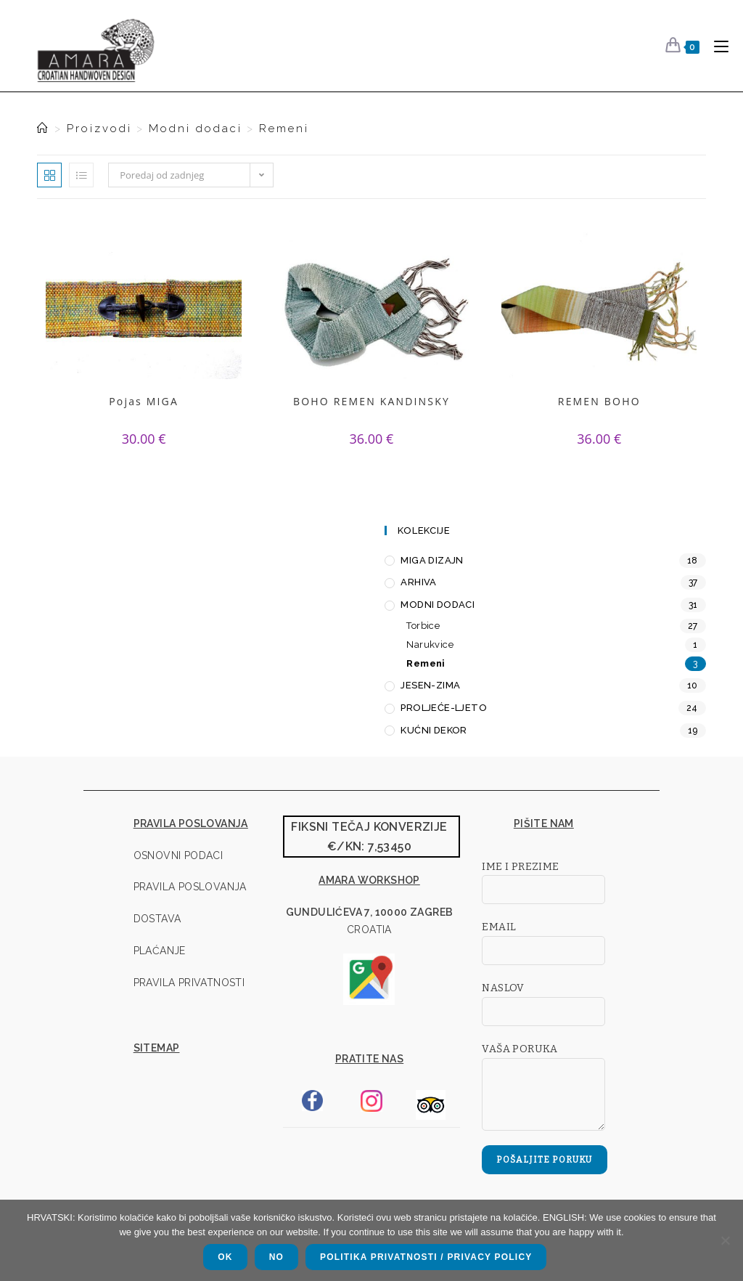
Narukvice (429, 644)
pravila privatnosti (189, 982)
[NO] (725, 1240)
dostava (157, 918)
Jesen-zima (430, 685)
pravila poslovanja (190, 886)
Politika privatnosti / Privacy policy (426, 1257)
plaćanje (160, 950)
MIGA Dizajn (432, 560)
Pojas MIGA (144, 401)
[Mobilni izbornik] (715, 45)
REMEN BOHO (599, 401)
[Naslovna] (43, 128)
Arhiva (418, 582)
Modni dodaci (438, 604)
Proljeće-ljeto (444, 707)
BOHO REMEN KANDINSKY (371, 401)
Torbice (423, 625)
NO (276, 1257)
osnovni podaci (178, 855)
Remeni (284, 128)
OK (225, 1257)
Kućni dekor (434, 730)
